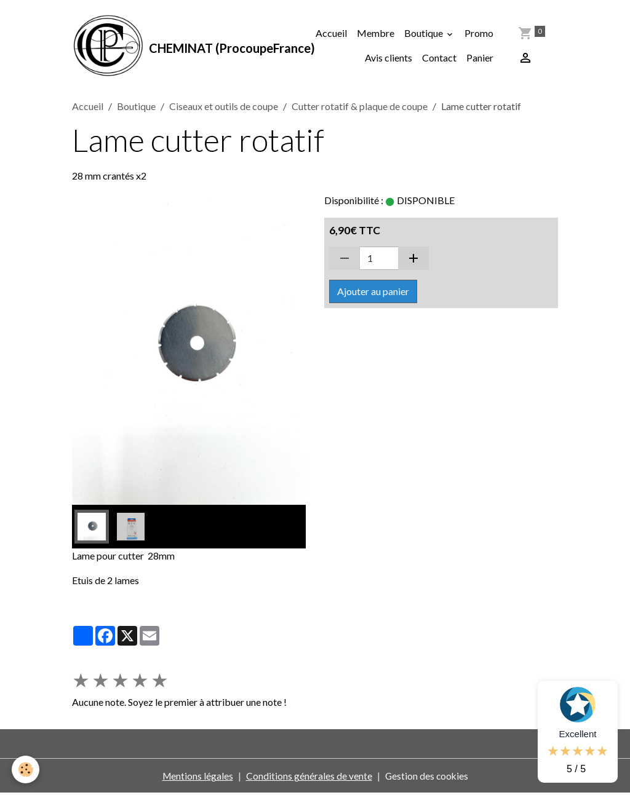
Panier (479, 59)
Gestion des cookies (427, 777)
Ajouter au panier (373, 293)
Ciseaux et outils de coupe (223, 108)
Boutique (424, 34)
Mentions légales (197, 777)
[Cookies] (26, 769)
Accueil (331, 34)
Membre (375, 34)
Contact (439, 59)
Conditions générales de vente (308, 777)
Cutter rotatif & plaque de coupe (360, 108)
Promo (479, 34)
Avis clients (388, 59)
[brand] (162, 47)
